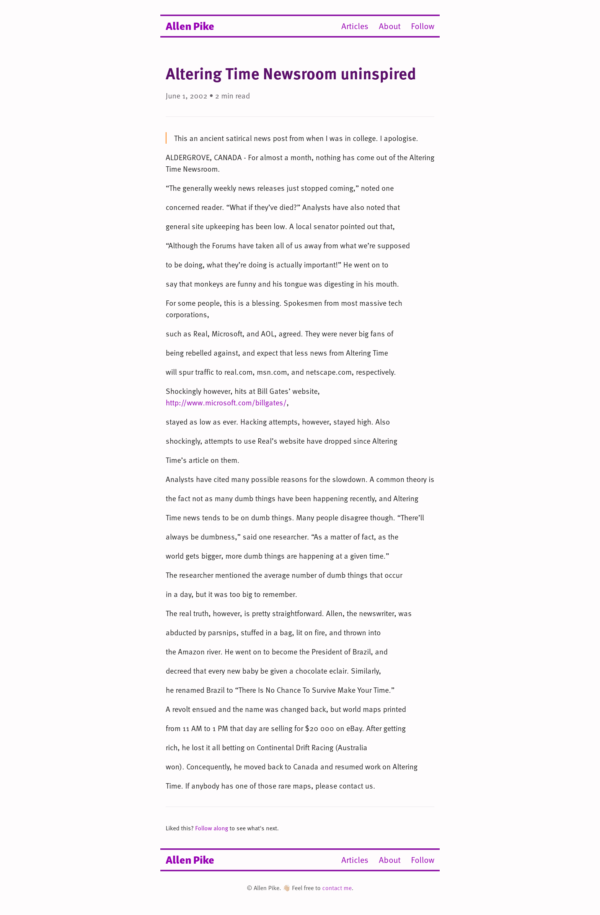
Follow (422, 26)
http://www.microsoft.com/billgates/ (226, 402)
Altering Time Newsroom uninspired (291, 73)
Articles (354, 26)
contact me (337, 887)
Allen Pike (190, 25)
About (390, 26)
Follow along (211, 828)
